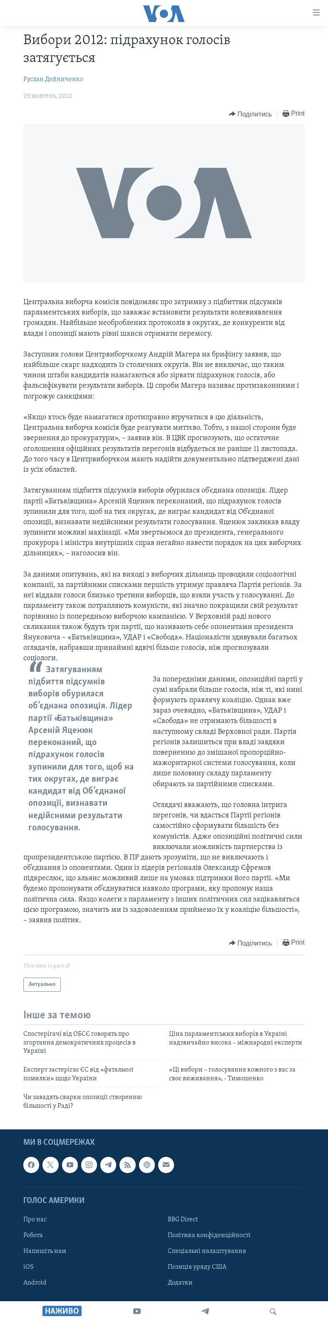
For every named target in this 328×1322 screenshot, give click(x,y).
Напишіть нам (44, 1251)
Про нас (35, 1219)
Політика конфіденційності (209, 1235)
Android (35, 1283)
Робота (33, 1235)
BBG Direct (183, 1219)
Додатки (180, 1283)
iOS (28, 1267)
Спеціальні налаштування (207, 1251)
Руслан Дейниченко (53, 79)
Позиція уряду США (197, 1267)
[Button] (250, 114)
